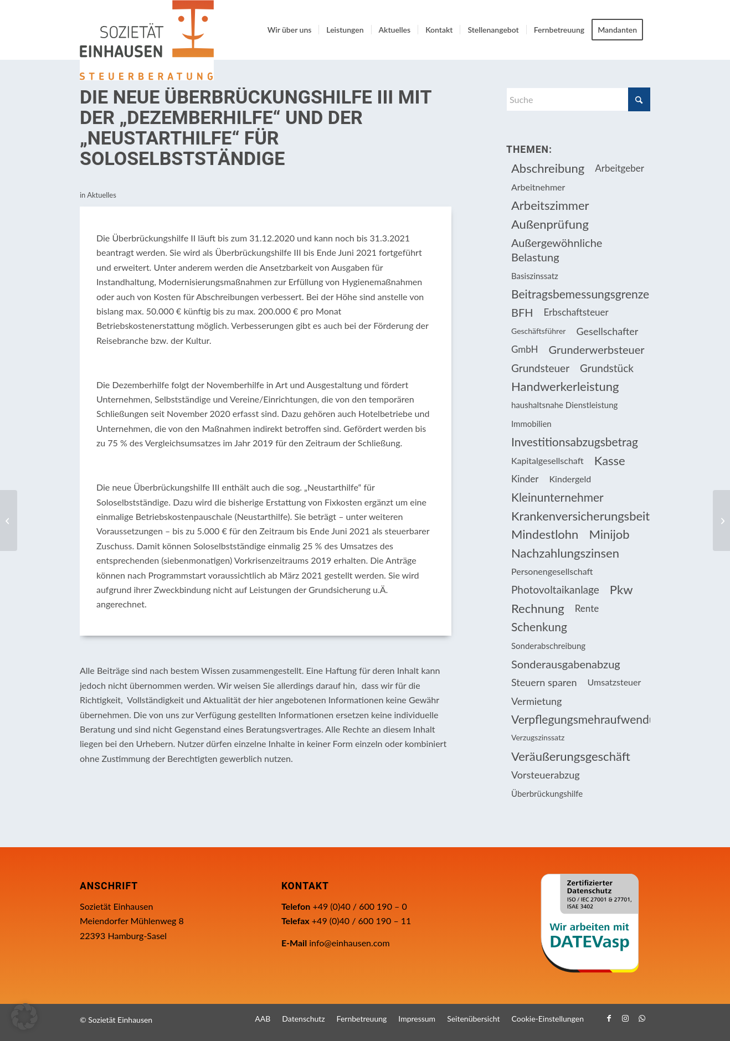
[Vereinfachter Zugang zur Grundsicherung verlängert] (8, 520)
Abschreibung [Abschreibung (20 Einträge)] (547, 168)
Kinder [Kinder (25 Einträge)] (525, 479)
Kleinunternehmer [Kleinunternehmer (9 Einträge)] (557, 497)
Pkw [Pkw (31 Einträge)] (621, 589)
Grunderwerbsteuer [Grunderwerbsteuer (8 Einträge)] (597, 349)
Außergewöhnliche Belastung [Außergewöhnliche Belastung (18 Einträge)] (556, 250)
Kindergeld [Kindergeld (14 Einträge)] (570, 478)
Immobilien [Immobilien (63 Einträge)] (531, 424)
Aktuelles (101, 194)
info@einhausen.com (349, 942)
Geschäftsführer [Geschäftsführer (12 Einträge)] (538, 331)
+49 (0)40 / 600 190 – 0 (359, 906)
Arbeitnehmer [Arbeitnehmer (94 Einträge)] (538, 187)
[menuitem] (289, 30)
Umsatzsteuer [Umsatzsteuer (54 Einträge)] (614, 682)
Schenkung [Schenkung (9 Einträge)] (539, 626)
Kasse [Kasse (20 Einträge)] (609, 460)
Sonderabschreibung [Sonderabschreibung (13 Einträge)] (548, 646)
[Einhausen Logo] (147, 40)
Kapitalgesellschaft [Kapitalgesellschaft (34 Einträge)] (547, 460)
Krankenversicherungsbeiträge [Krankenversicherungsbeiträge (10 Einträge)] (580, 515)
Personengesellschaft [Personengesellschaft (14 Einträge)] (552, 571)
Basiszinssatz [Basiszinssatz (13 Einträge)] (534, 276)
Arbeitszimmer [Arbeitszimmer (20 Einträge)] (550, 205)
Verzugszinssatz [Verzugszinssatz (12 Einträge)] (537, 737)
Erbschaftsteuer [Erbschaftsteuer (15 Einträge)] (576, 312)
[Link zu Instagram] (625, 1018)
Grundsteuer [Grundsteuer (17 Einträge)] (540, 368)
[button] (24, 1016)
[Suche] (578, 99)
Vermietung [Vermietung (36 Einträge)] (536, 701)
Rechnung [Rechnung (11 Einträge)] (537, 608)
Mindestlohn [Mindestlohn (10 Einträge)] (544, 534)
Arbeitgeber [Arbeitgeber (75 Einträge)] (619, 168)
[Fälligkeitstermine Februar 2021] (721, 520)
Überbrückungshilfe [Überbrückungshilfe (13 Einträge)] (547, 793)
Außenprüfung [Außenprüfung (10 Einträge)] (550, 224)
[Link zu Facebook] (608, 1018)
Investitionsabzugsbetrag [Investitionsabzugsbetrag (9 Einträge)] (574, 442)
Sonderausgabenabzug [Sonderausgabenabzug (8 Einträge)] (565, 664)
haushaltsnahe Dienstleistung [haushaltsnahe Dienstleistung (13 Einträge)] (564, 405)
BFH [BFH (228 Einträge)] (522, 312)
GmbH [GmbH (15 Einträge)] (524, 349)
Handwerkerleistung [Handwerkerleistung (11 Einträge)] (565, 386)
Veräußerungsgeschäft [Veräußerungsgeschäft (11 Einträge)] (570, 756)
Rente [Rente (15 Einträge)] (587, 608)
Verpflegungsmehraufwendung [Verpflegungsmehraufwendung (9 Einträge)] (580, 719)
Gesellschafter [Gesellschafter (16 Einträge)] (607, 331)
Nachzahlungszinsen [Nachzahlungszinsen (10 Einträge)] (565, 552)
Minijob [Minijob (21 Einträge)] (609, 534)
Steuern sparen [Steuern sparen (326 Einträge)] (544, 682)
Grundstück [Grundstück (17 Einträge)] (607, 368)
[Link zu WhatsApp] (642, 1018)
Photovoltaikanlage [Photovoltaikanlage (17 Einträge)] (555, 589)
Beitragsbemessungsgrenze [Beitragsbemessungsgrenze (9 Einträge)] (580, 294)
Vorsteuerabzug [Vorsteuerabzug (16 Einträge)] (545, 775)
